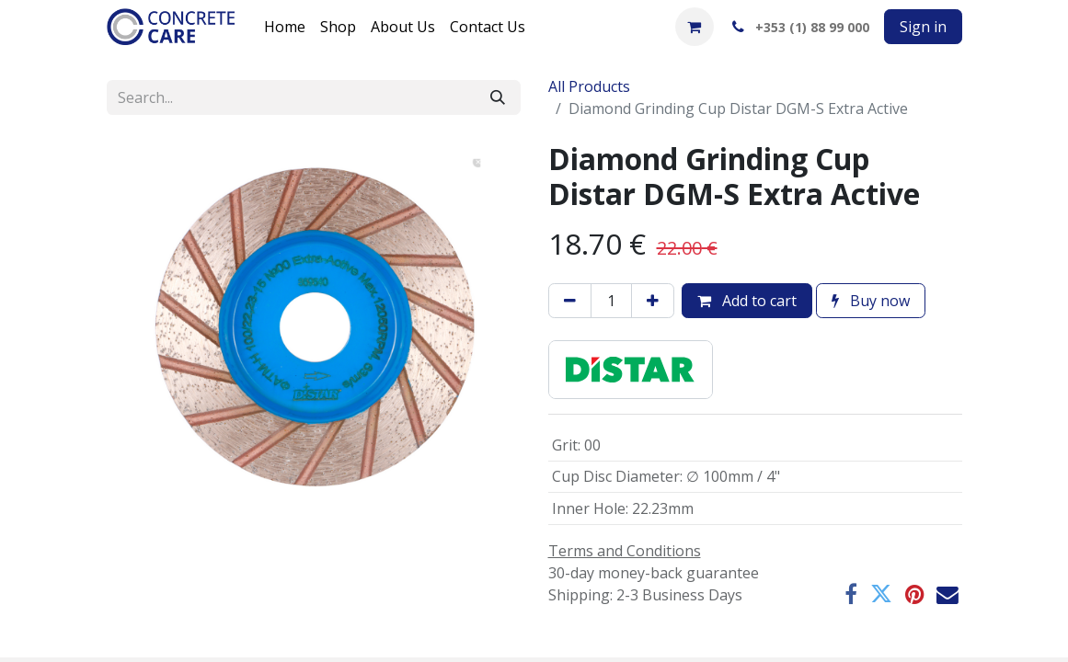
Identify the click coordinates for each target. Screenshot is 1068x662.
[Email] (947, 595)
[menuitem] (285, 26)
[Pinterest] (914, 595)
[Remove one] (569, 300)
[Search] (498, 97)
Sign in (923, 27)
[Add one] (652, 300)
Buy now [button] (871, 301)
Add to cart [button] (747, 301)
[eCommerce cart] (694, 26)
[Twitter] (881, 595)
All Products (589, 86)
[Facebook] (850, 595)
